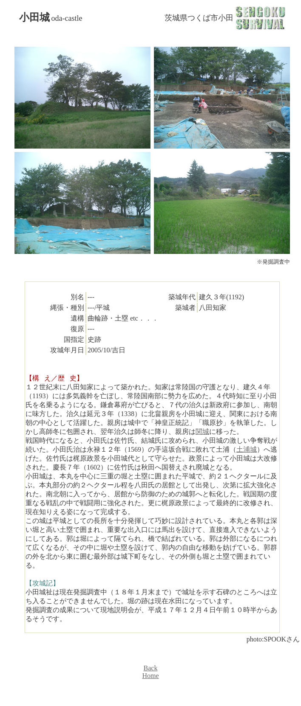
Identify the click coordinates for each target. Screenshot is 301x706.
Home (150, 675)
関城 (202, 431)
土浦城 (246, 449)
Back (151, 668)
